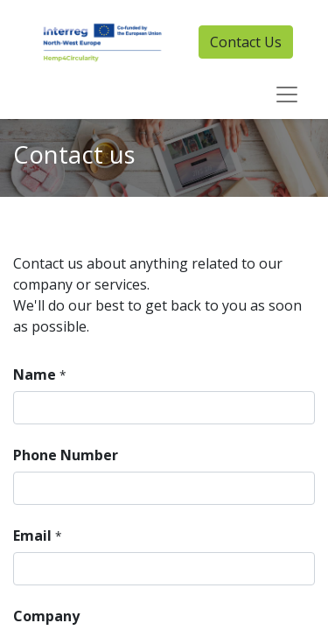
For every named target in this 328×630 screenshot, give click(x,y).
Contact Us (246, 42)
